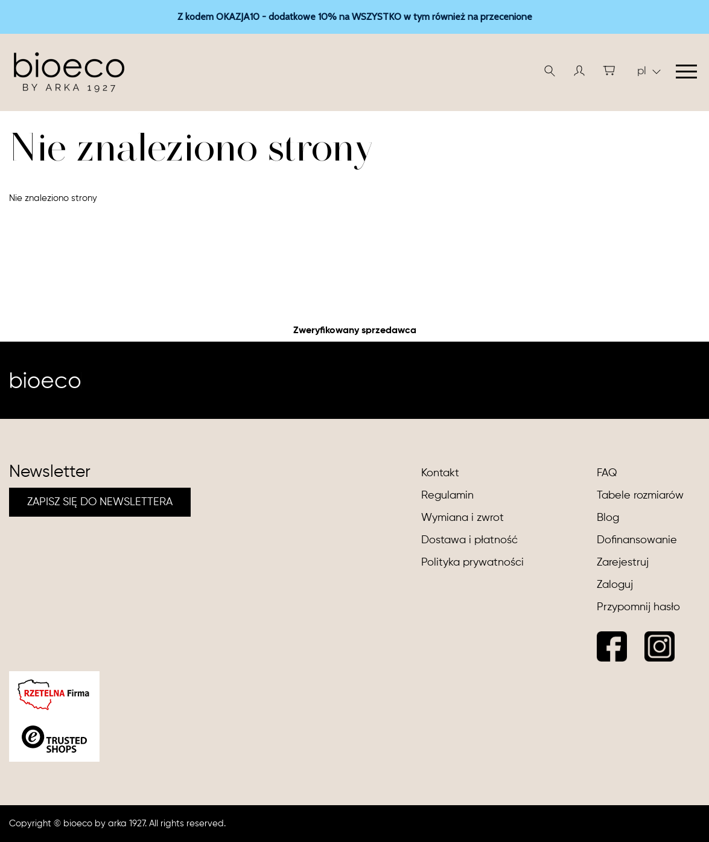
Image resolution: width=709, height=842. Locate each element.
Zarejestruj (623, 562)
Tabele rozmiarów (640, 495)
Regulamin (447, 495)
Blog (608, 517)
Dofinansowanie (637, 540)
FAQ (607, 473)
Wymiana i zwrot (462, 517)
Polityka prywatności (472, 562)
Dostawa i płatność (469, 540)
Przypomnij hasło (638, 607)
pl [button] (649, 71)
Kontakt (440, 473)
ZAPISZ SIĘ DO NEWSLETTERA (100, 502)
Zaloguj (615, 584)
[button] (579, 70)
